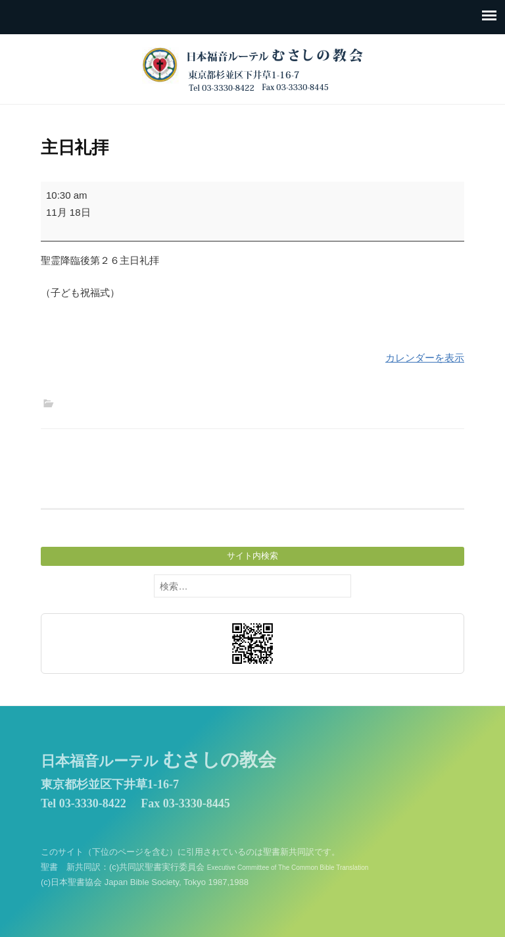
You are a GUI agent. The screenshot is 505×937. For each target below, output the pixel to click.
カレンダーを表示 (424, 357)
